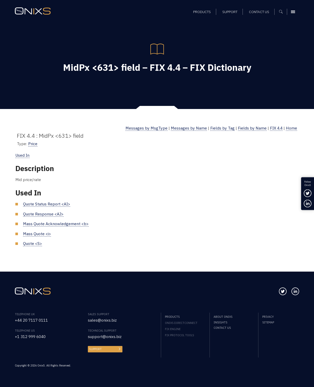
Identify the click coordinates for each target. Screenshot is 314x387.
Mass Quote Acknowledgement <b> (56, 223)
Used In (22, 155)
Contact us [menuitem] (222, 328)
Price (32, 143)
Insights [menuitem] (220, 322)
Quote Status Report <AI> (46, 203)
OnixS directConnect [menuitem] (181, 323)
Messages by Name (189, 128)
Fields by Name (252, 128)
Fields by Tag (222, 128)
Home (291, 128)
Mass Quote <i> (37, 233)
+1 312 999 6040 (30, 336)
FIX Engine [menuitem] (173, 329)
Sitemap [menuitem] (268, 322)
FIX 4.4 (276, 128)
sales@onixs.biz (102, 320)
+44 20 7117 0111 (31, 320)
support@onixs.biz (105, 336)
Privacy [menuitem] (268, 317)
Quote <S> (32, 243)
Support (95, 349)
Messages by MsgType (146, 128)
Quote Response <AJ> (43, 213)
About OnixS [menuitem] (223, 317)
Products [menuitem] (172, 317)
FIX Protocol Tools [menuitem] (179, 335)
